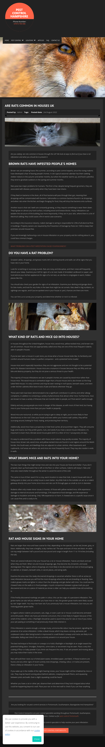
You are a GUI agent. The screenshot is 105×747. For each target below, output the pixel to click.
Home (7, 40)
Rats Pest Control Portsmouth (52, 730)
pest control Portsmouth (69, 716)
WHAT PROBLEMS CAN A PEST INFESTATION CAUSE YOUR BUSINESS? (38, 246)
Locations (29, 40)
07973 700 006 (20, 23)
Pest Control (16, 40)
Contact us (55, 40)
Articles (41, 40)
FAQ (47, 40)
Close (37, 739)
